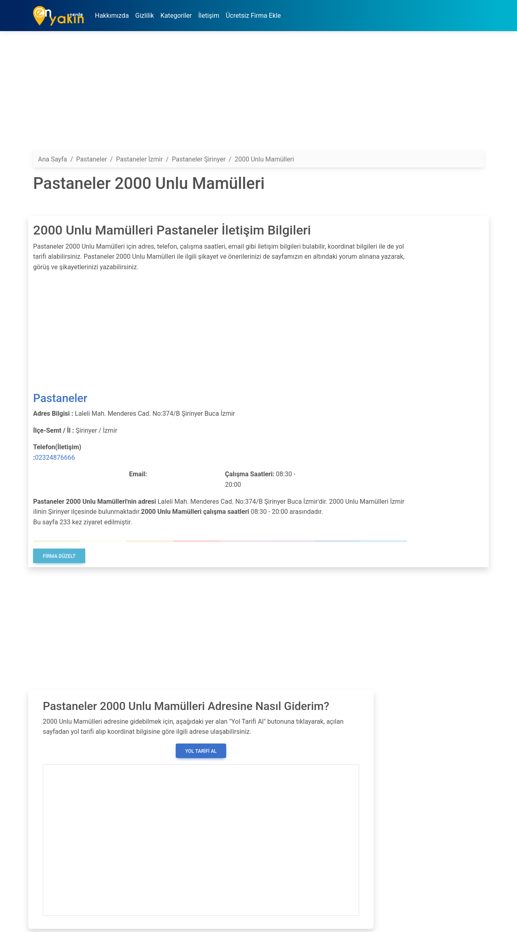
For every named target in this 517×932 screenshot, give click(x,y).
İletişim (208, 15)
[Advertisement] (258, 94)
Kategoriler (176, 15)
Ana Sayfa (52, 159)
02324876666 (55, 457)
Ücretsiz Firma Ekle (253, 15)
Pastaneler (60, 398)
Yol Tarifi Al (201, 751)
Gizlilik (144, 15)
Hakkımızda (112, 15)
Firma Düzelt (59, 556)
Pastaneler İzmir (139, 159)
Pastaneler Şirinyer (198, 159)
